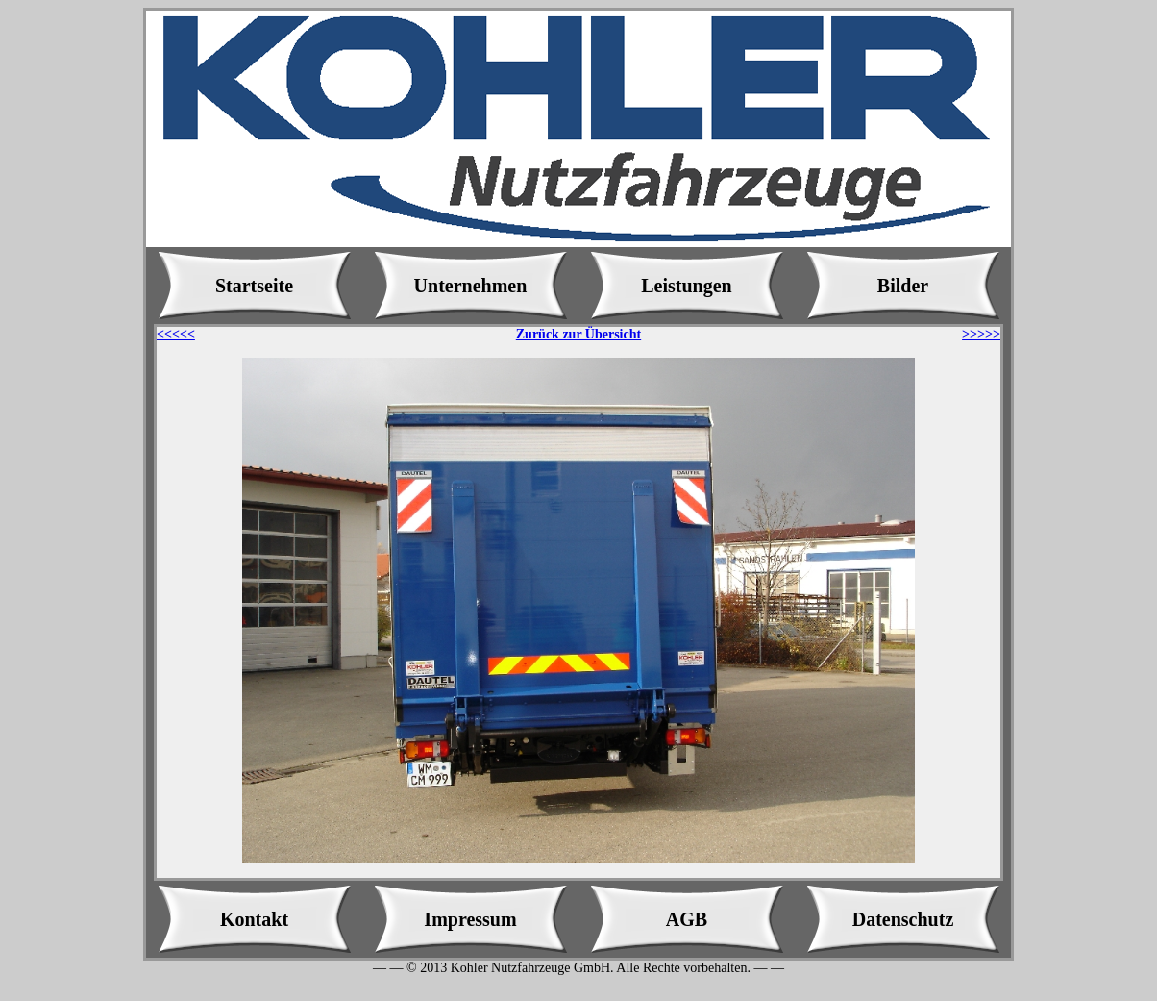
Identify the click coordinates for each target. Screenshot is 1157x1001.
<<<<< (176, 334)
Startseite (254, 285)
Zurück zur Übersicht (578, 334)
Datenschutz (903, 919)
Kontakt (254, 919)
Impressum (470, 919)
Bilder (902, 285)
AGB (686, 919)
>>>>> (981, 334)
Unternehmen (471, 285)
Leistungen (686, 285)
